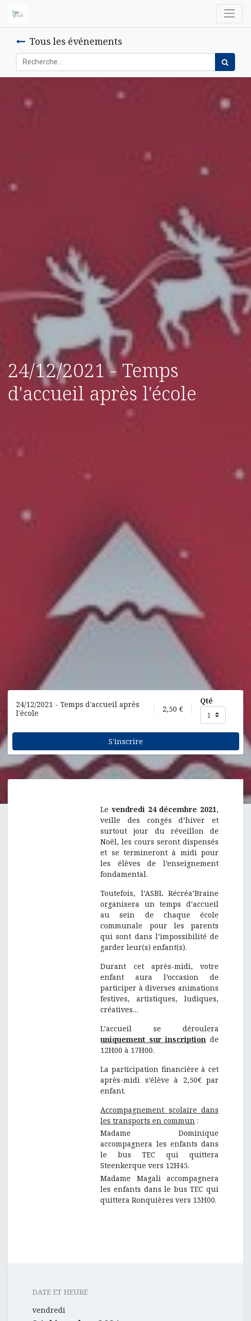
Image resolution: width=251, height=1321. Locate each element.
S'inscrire (126, 741)
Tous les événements (69, 41)
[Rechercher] (225, 62)
